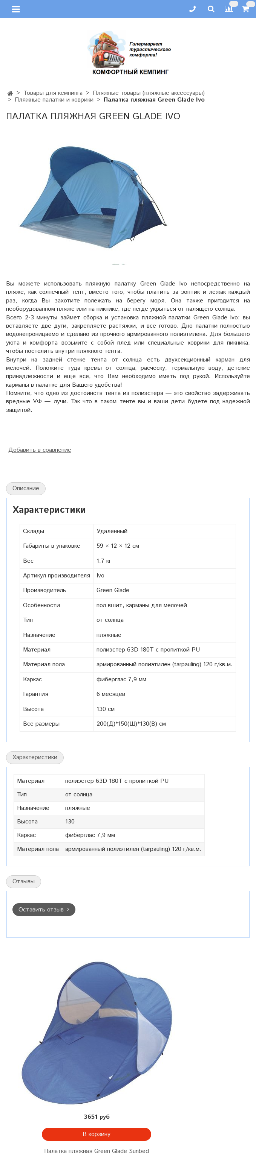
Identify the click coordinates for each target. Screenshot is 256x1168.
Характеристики (34, 757)
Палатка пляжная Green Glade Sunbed (96, 1151)
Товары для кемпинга (53, 93)
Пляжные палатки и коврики (54, 100)
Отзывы (23, 881)
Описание (25, 488)
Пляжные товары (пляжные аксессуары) (149, 93)
